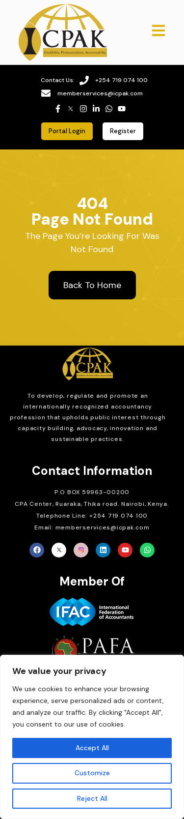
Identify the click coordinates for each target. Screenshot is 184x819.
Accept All (92, 747)
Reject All (92, 798)
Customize (92, 772)
